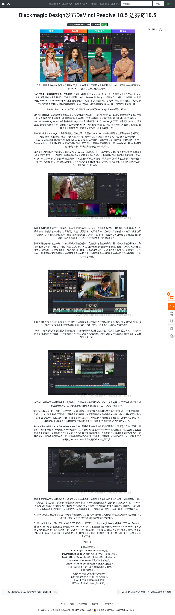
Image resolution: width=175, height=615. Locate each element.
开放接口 (115, 3)
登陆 (72, 604)
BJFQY (6, 3)
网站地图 (83, 604)
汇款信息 (104, 3)
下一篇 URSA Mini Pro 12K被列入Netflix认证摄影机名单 (144, 592)
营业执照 (109, 604)
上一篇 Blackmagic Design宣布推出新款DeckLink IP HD (30, 592)
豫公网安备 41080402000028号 (109, 610)
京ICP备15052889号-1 (83, 610)
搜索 (169, 3)
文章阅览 (66, 3)
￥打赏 (104, 25)
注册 (63, 604)
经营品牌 (53, 3)
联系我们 (96, 604)
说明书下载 (80, 3)
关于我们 (93, 3)
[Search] (136, 3)
